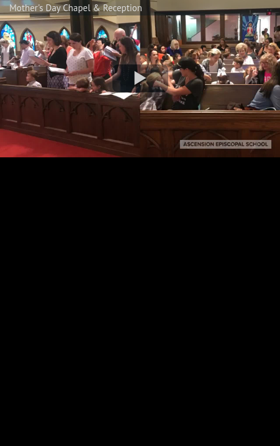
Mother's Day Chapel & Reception (75, 8)
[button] (140, 78)
